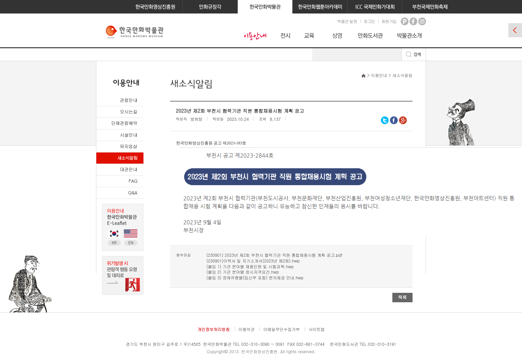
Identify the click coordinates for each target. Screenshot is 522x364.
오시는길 (128, 111)
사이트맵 (316, 329)
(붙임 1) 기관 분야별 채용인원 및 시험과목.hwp (250, 266)
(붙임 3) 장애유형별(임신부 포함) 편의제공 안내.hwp (254, 277)
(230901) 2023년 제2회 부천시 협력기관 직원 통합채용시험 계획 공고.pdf (274, 255)
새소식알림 (127, 158)
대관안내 (128, 169)
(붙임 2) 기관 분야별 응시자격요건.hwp (242, 272)
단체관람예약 (124, 123)
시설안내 (128, 135)
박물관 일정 (347, 21)
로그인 (369, 21)
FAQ (133, 180)
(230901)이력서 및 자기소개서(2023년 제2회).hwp (253, 260)
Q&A (132, 192)
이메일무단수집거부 (281, 329)
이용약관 (246, 329)
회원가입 (389, 21)
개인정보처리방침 (213, 329)
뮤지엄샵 (128, 146)
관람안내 (128, 100)
